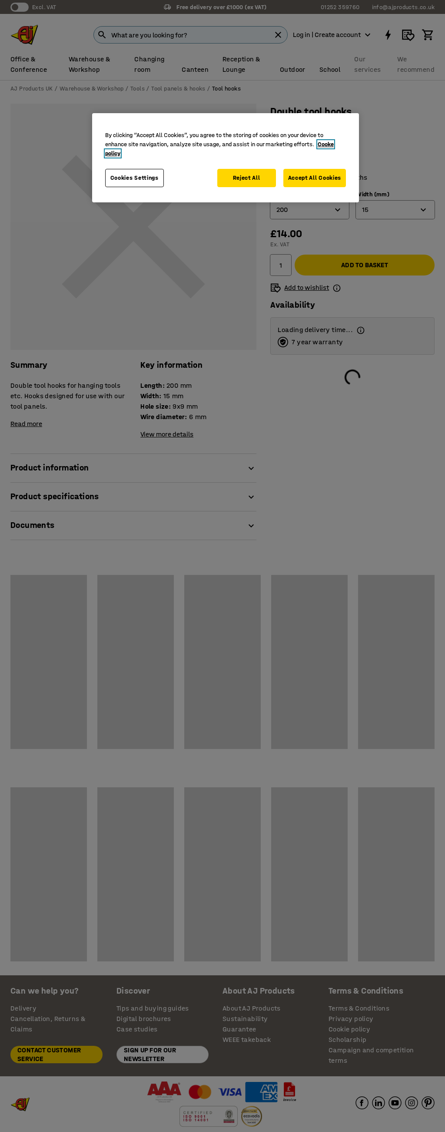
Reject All (246, 177)
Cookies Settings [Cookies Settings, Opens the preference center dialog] (134, 177)
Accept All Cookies (315, 177)
